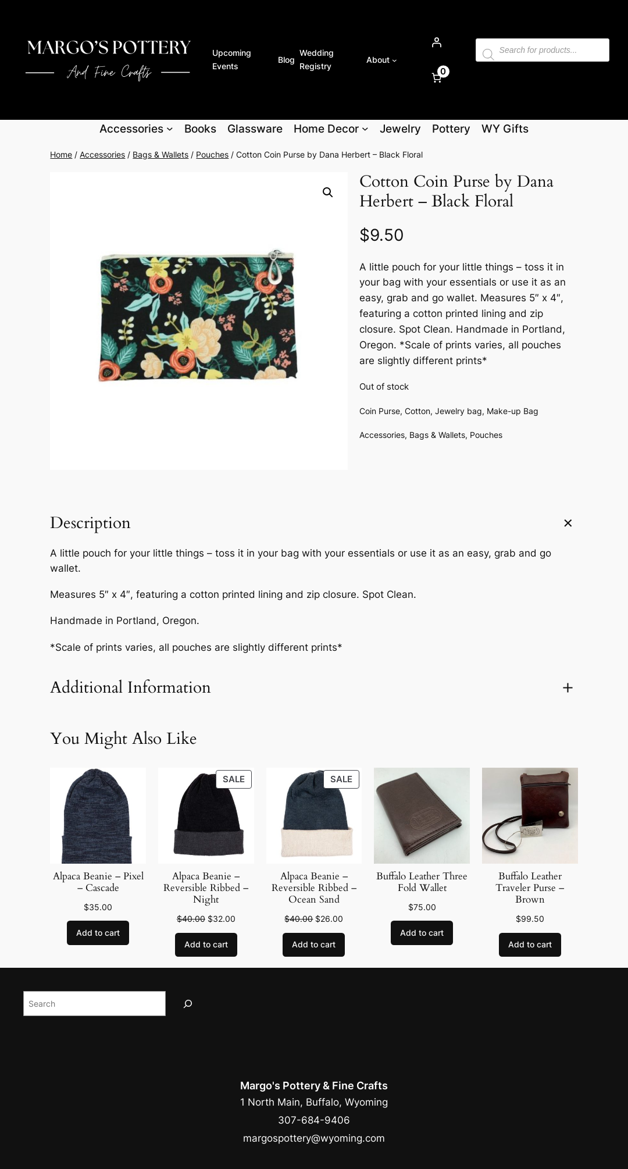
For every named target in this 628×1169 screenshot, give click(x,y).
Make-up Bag (512, 411)
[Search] (188, 1003)
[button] (327, 192)
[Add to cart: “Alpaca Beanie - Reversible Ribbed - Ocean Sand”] (314, 945)
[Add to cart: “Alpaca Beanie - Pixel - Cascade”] (98, 933)
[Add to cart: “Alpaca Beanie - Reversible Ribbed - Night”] (206, 945)
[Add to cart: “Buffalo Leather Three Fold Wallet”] (422, 933)
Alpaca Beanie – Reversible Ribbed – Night (205, 888)
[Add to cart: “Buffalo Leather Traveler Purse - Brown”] (530, 945)
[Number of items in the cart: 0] (436, 77)
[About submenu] (394, 59)
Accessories (102, 154)
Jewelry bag (458, 411)
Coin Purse (379, 411)
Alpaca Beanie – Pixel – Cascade (98, 882)
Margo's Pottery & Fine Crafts (314, 1085)
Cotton (417, 411)
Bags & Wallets (160, 154)
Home (61, 154)
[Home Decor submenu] (365, 128)
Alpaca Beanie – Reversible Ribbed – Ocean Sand (314, 888)
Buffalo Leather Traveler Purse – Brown (529, 888)
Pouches (212, 154)
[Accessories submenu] (169, 128)
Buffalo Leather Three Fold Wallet (422, 882)
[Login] (436, 42)
